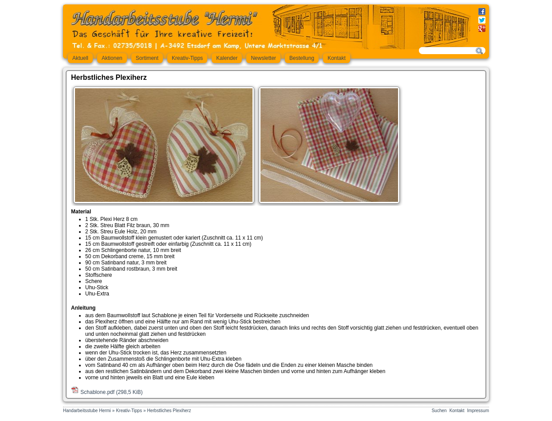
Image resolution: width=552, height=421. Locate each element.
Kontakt (336, 58)
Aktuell (80, 58)
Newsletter (263, 58)
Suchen (439, 410)
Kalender (226, 58)
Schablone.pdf (111, 392)
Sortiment (147, 58)
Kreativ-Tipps (187, 58)
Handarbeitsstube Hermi (87, 410)
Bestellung (301, 58)
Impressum (478, 410)
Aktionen (112, 58)
